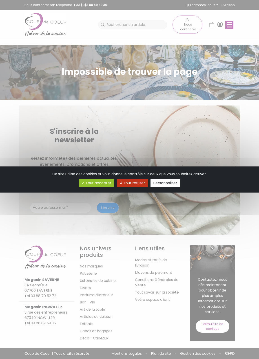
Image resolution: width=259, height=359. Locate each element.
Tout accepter (96, 183)
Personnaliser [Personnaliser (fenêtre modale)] (165, 183)
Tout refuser (132, 183)
